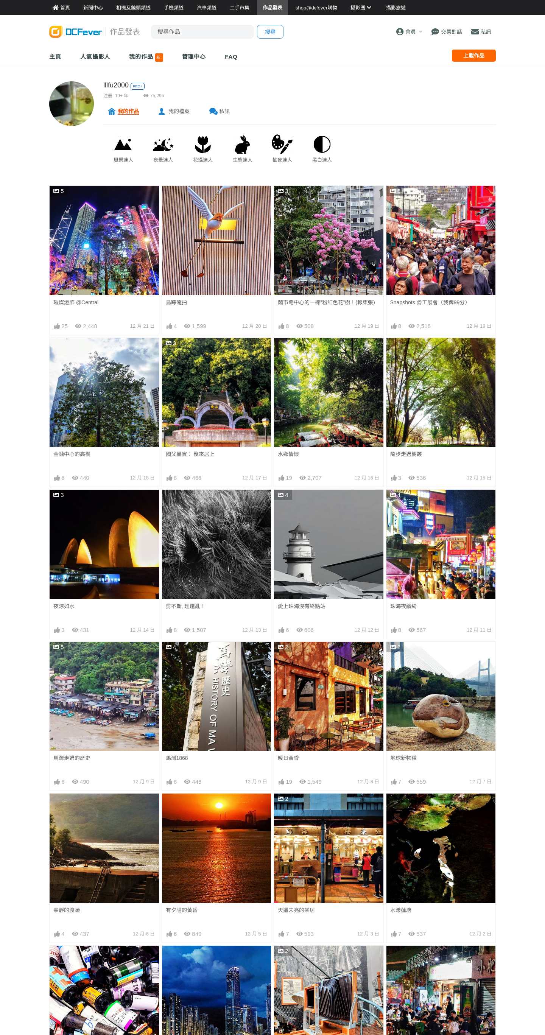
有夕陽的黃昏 (182, 910)
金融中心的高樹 (71, 454)
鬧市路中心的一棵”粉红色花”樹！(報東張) (326, 302)
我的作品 (146, 57)
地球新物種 (403, 758)
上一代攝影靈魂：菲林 (79, 959)
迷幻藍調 (176, 959)
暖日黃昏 (288, 758)
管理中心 (194, 56)
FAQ (231, 56)
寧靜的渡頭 (66, 910)
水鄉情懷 (288, 454)
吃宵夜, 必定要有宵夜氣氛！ (423, 959)
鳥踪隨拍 (176, 302)
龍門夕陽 (64, 1015)
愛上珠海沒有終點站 (301, 606)
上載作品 (473, 56)
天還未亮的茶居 (296, 807)
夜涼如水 (64, 606)
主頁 (55, 56)
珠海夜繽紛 (403, 606)
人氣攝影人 (95, 56)
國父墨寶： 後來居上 (190, 454)
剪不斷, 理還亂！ (186, 606)
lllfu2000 (116, 85)
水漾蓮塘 (400, 807)
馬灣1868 (177, 758)
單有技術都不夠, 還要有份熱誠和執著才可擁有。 (327, 962)
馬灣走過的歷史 (71, 758)
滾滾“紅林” (402, 1015)
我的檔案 (179, 111)
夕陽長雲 (176, 1015)
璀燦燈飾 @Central (75, 302)
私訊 (224, 111)
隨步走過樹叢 (406, 454)
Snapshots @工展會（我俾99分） (430, 302)
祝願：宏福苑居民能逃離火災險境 (317, 1015)
